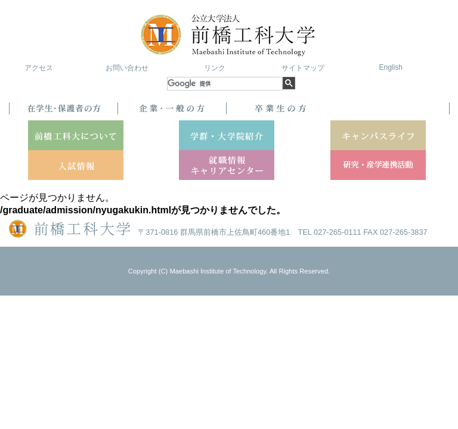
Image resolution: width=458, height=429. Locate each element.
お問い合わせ (127, 68)
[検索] (225, 84)
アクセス (38, 68)
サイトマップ (302, 68)
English (390, 67)
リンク (214, 68)
